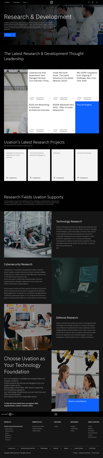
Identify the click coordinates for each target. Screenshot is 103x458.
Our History (91, 430)
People (56, 426)
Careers (90, 435)
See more (9, 35)
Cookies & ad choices (84, 453)
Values (90, 426)
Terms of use (95, 453)
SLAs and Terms (92, 437)
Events (72, 430)
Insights (73, 426)
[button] (89, 2)
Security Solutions (37, 428)
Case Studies (74, 428)
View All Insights (87, 117)
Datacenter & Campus (38, 426)
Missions (90, 428)
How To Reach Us (92, 433)
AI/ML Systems (36, 430)
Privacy (75, 453)
